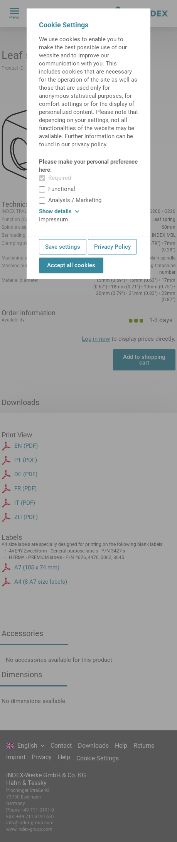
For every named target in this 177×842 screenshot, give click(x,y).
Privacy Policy (112, 246)
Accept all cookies (71, 265)
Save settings (62, 246)
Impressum (53, 219)
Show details (59, 211)
